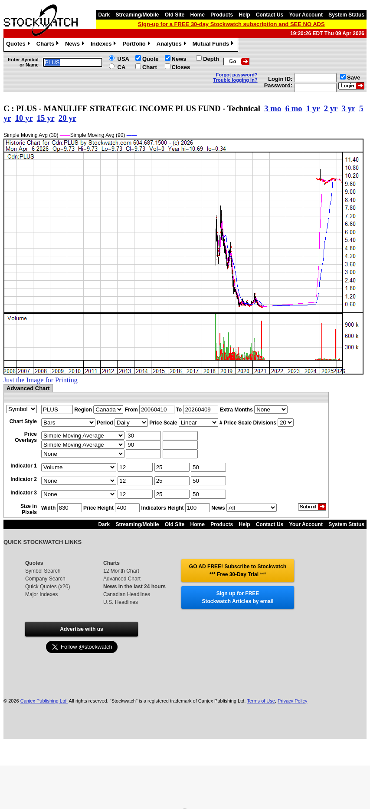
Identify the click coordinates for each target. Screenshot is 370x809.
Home (197, 15)
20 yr (67, 118)
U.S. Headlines (120, 602)
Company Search (45, 579)
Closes (181, 67)
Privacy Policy (292, 700)
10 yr (24, 118)
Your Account (306, 15)
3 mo (272, 108)
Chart (149, 67)
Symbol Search (42, 571)
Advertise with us (81, 629)
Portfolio (137, 45)
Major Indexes (41, 594)
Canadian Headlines (126, 594)
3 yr (348, 108)
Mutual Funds (214, 45)
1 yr (313, 108)
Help (244, 15)
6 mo (293, 108)
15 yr (46, 118)
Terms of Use (261, 700)
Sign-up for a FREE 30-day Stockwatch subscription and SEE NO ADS (231, 24)
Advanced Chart (122, 579)
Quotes (19, 45)
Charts (48, 45)
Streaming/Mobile (137, 15)
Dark (104, 15)
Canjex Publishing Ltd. (44, 700)
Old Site (174, 15)
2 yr (330, 108)
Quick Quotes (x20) (47, 587)
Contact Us (269, 15)
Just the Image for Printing (40, 380)
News (75, 45)
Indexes (104, 45)
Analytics (172, 45)
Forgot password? (237, 74)
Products (221, 15)
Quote (150, 59)
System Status (346, 15)
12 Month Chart (121, 571)
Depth (211, 59)
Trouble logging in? (235, 80)
